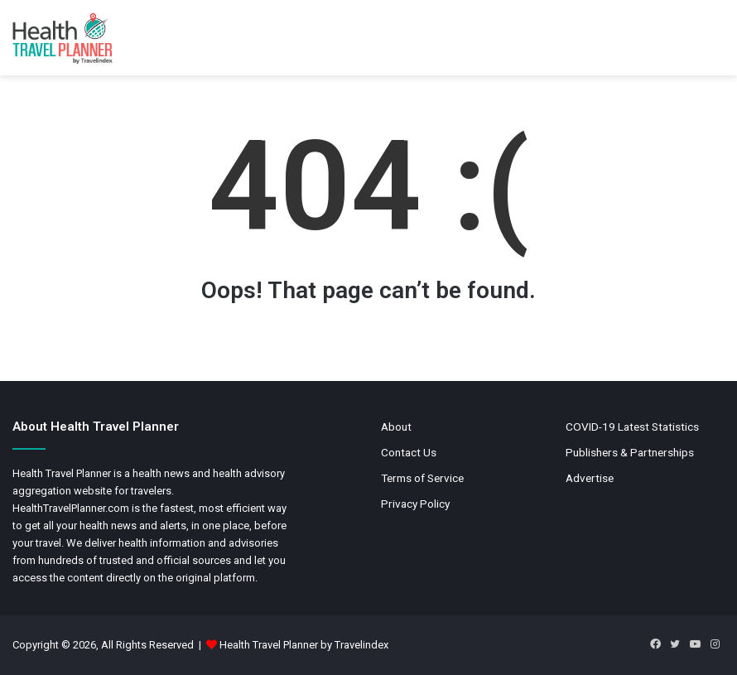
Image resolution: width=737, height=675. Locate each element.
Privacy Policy (415, 503)
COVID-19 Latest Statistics (632, 426)
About (396, 426)
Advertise (590, 478)
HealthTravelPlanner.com (70, 508)
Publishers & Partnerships (630, 452)
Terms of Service (422, 478)
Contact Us (408, 452)
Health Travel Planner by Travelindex (303, 645)
